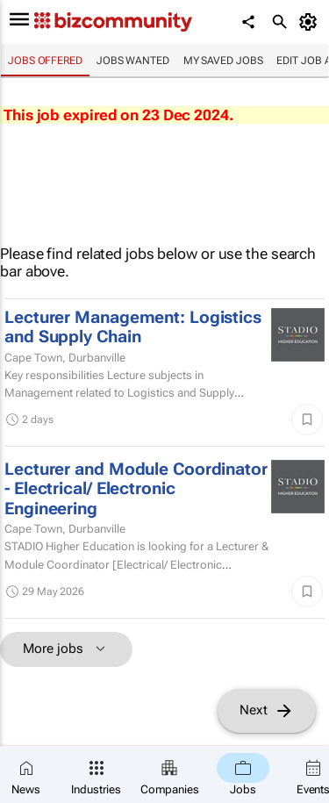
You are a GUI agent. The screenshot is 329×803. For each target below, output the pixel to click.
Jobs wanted (133, 60)
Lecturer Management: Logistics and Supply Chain (132, 327)
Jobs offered (45, 60)
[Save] (307, 419)
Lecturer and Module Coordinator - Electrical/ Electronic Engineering (136, 489)
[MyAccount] (311, 22)
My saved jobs (223, 60)
